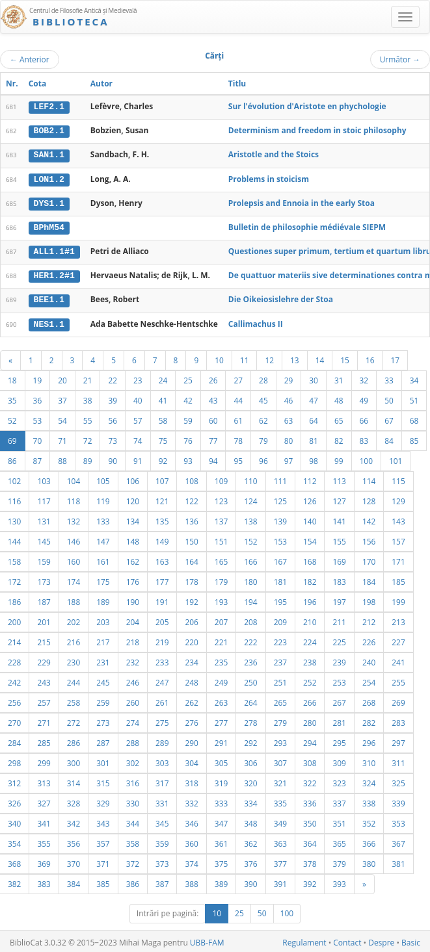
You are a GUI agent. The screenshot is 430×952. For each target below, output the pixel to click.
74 (137, 438)
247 (161, 680)
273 (102, 720)
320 (250, 780)
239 (338, 659)
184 (368, 579)
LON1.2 (49, 178)
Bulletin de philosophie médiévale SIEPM (307, 225)
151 (221, 539)
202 (73, 619)
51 (414, 397)
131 (43, 518)
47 (313, 397)
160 (73, 559)
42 (188, 397)
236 (250, 659)
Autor (101, 83)
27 (238, 377)
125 (280, 498)
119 (102, 498)
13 (294, 357)
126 (309, 498)
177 (161, 579)
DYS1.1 (49, 202)
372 (132, 861)
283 (398, 720)
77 (213, 438)
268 (368, 700)
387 (161, 881)
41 (163, 397)
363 (280, 841)
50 (389, 397)
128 (368, 498)
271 (43, 720)
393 (338, 881)
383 (43, 881)
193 (221, 599)
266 (309, 700)
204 (132, 619)
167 (280, 559)
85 (414, 438)
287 (102, 740)
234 (191, 659)
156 (368, 539)
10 (219, 357)
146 (73, 539)
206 (191, 619)
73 (112, 438)
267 (338, 700)
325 (398, 780)
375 (221, 861)
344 (132, 821)
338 (368, 800)
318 (191, 780)
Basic (410, 940)
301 (102, 760)
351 (338, 821)
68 (414, 418)
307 (280, 760)
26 (213, 377)
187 (43, 599)
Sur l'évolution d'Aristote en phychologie (307, 106)
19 (37, 377)
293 (280, 740)
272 (73, 720)
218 (132, 639)
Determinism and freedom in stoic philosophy (317, 130)
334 (250, 800)
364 (309, 841)
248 (191, 680)
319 (221, 780)
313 (43, 780)
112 (309, 478)
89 (87, 458)
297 (398, 740)
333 (221, 800)
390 (250, 881)
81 (313, 438)
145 (43, 539)
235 (221, 659)
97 (288, 458)
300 (73, 760)
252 (309, 680)
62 (263, 418)
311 (398, 760)
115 (398, 478)
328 (73, 800)
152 (250, 539)
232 (132, 659)
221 (221, 639)
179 (221, 579)
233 (161, 659)
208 (250, 619)
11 (244, 357)
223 (280, 639)
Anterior (29, 59)
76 (188, 438)
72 (87, 438)
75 (163, 438)
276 (191, 720)
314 (73, 780)
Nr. (12, 83)
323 (338, 780)
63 (288, 418)
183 (338, 579)
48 (338, 397)
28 (263, 377)
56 (112, 418)
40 (137, 397)
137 (221, 518)
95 (238, 458)
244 (73, 680)
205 (161, 619)
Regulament (304, 940)
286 (73, 740)
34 (414, 377)
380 (368, 861)
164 (191, 559)
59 (188, 418)
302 (132, 760)
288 (132, 740)
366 (368, 841)
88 (62, 458)
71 (62, 438)
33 (389, 377)
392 (309, 881)
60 (213, 418)
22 (112, 377)
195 (280, 599)
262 (191, 700)
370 (73, 861)
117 (43, 498)
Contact (347, 940)
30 (313, 377)
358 (132, 841)
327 (43, 800)
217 (102, 639)
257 (43, 700)
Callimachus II (255, 321)
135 (161, 518)
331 (161, 800)
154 (309, 539)
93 (188, 458)
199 (398, 599)
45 (263, 397)
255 (398, 680)
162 (132, 559)
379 (338, 861)
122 (191, 498)
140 (309, 518)
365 (338, 841)
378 (309, 861)
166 (250, 559)
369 (43, 861)
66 (364, 418)
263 (221, 700)
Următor (400, 59)
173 (43, 579)
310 (368, 760)
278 (250, 720)
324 (368, 780)
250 (250, 680)
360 (191, 841)
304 (191, 760)
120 (132, 498)
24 (163, 377)
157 (398, 539)
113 (338, 478)
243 (43, 680)
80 (288, 438)
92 (163, 458)
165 (221, 559)
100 (366, 458)
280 (309, 720)
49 (364, 397)
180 (250, 579)
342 (73, 821)
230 (73, 659)
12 (269, 357)
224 (309, 639)
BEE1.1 (49, 297)
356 (73, 841)
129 (398, 498)
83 (364, 438)
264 (250, 700)
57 (137, 418)
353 (398, 821)
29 (288, 377)
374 (191, 861)
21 (87, 377)
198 (368, 599)
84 (389, 438)
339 (398, 800)
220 (191, 639)
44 (238, 397)
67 (389, 418)
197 (338, 599)
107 (161, 478)
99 (338, 458)
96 (263, 458)
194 (250, 599)
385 (102, 881)
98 (313, 458)
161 (102, 559)
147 (102, 539)
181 (280, 579)
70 (37, 438)
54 (62, 418)
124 (250, 498)
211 (338, 619)
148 (132, 539)
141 (338, 518)
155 (338, 539)
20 (62, 377)
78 (238, 438)
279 (280, 720)
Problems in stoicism (268, 177)
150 (191, 539)
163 (161, 559)
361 (221, 841)
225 (338, 639)
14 (320, 357)
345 (161, 821)
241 (398, 659)
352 (368, 821)
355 (43, 841)
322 (309, 780)
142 (368, 518)
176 (132, 579)
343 (102, 821)
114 (368, 478)
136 (191, 518)
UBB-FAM (207, 940)
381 (398, 861)
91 (137, 458)
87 (37, 458)
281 (338, 720)
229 (43, 659)
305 (221, 760)
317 (161, 780)
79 (263, 438)
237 (280, 659)
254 (368, 680)
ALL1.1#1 (54, 250)
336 (309, 800)
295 (338, 740)
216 (73, 639)
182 (309, 579)
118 (73, 498)
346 (191, 821)
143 (398, 518)
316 (132, 780)
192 (191, 599)
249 (221, 680)
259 (102, 700)
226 (368, 639)
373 (161, 861)
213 (398, 619)
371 (102, 861)
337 (338, 800)
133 (102, 518)
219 (161, 639)
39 (112, 397)
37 (62, 397)
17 (394, 357)
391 (280, 881)
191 (161, 599)
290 (191, 740)
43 (213, 397)
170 (368, 559)
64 (313, 418)
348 (250, 821)
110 (250, 478)
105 (102, 478)
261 (161, 700)
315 (102, 780)
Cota (38, 83)
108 (191, 478)
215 (43, 639)
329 (102, 800)
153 (280, 539)
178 (191, 579)
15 (344, 357)
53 (37, 418)
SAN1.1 (49, 155)
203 (102, 619)
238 (309, 659)
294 (309, 740)
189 (102, 599)
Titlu (237, 83)
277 (221, 720)
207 (221, 619)
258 (73, 700)
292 (250, 740)
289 (161, 740)
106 (132, 478)
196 (309, 599)
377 (280, 861)
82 (338, 438)
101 (395, 458)
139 (280, 518)
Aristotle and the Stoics (273, 154)
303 (161, 760)
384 (73, 881)
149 (161, 539)
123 (221, 498)
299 (43, 760)
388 (191, 881)
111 (280, 478)
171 (398, 559)
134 (132, 518)
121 (161, 498)
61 (238, 418)
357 (102, 841)
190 (132, 599)
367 (398, 841)
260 (132, 700)
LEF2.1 (49, 106)
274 (132, 720)
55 (87, 418)
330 (132, 800)
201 (43, 619)
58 (163, 418)
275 (161, 720)
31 (338, 377)
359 (161, 841)
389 (221, 881)
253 (338, 680)
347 (221, 821)
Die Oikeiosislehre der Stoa (280, 297)
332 (191, 800)
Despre (381, 940)
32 (364, 377)
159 (43, 559)
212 (368, 619)
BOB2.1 (49, 130)
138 (250, 518)
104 (73, 478)
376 (250, 861)
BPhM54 (49, 226)
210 (309, 619)
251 (280, 680)
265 (280, 700)
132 (73, 518)
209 (280, 619)
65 (338, 418)
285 (43, 740)
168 (309, 559)
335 (280, 800)
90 (112, 458)
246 (132, 680)
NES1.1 (49, 322)
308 (309, 760)
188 (73, 599)
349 (280, 821)
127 (338, 498)
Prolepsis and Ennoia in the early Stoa (301, 201)
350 (309, 821)
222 (250, 639)
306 (250, 760)
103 (43, 478)
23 (137, 377)
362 (250, 841)
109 (221, 478)
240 (368, 659)
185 (398, 579)
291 (221, 740)
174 (73, 579)
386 (132, 881)
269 (398, 700)
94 (213, 458)
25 (188, 377)
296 (368, 740)
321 (280, 780)
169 (338, 559)
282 (368, 720)
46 (288, 397)
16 (370, 357)
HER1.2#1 (54, 274)
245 (102, 680)
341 (43, 821)
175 (102, 579)
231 (102, 659)
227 (398, 639)
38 (87, 397)
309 (338, 760)
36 (37, 397)
